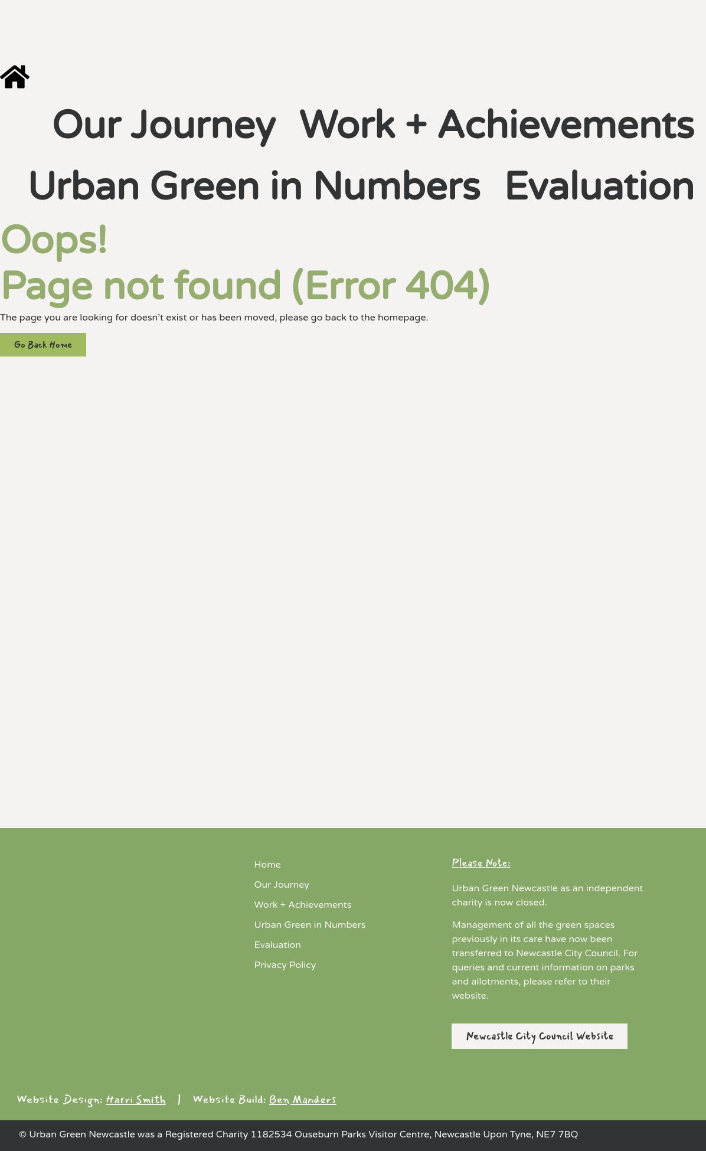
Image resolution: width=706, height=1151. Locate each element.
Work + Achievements (496, 126)
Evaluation (599, 187)
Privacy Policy (285, 965)
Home (267, 865)
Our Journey (163, 126)
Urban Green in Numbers (253, 187)
